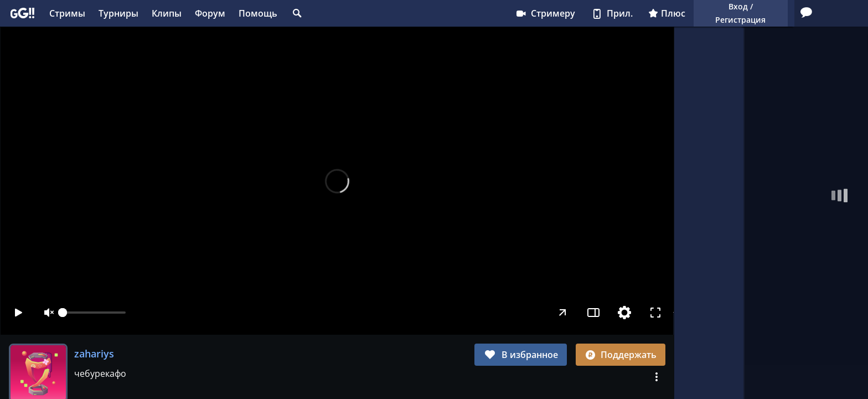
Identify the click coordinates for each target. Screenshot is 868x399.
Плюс (546, 13)
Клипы (167, 13)
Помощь (258, 13)
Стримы (67, 13)
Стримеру (425, 13)
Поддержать (621, 355)
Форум (210, 13)
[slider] (94, 312)
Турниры (118, 13)
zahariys (94, 353)
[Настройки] (625, 312)
